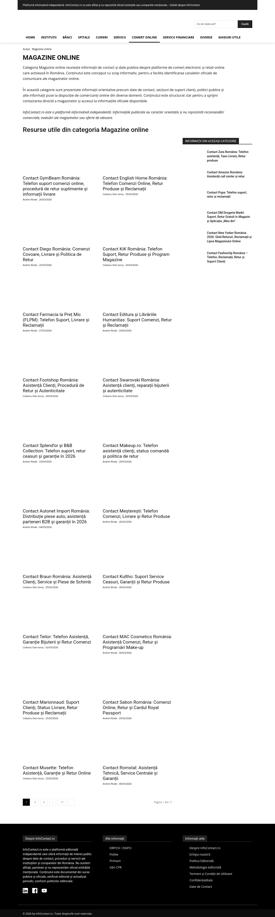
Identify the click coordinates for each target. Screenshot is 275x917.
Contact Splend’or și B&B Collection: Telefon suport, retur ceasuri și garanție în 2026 (54, 451)
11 (62, 802)
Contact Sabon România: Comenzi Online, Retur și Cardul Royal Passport (137, 708)
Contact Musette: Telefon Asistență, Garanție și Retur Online (57, 770)
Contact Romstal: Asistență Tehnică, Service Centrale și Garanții (130, 773)
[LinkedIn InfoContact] (25, 891)
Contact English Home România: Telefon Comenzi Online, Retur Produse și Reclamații (135, 183)
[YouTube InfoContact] (44, 891)
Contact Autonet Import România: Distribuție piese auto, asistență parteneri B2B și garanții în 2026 (56, 516)
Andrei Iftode (30, 199)
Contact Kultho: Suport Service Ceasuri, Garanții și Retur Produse (136, 579)
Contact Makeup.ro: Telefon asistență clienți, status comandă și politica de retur (136, 451)
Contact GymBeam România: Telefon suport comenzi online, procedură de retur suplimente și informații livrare (55, 186)
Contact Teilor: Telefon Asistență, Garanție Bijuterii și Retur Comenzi (57, 639)
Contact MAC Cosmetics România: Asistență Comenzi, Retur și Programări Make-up (137, 642)
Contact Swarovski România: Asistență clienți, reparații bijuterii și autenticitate (136, 385)
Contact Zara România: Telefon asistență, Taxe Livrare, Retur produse (228, 156)
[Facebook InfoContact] (34, 891)
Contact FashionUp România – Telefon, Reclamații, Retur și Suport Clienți (227, 257)
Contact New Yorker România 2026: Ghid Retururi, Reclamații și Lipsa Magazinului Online (229, 237)
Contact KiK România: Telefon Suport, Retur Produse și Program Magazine (136, 254)
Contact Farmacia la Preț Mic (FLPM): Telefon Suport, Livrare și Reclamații (56, 320)
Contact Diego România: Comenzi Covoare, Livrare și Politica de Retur (56, 254)
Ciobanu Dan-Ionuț (113, 194)
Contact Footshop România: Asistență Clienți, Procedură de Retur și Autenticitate (53, 385)
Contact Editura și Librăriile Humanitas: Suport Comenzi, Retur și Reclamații (137, 320)
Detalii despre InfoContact (185, 5)
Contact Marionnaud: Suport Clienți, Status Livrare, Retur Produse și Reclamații (51, 708)
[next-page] (71, 802)
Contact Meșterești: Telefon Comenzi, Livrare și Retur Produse (136, 513)
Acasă (26, 49)
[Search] (245, 24)
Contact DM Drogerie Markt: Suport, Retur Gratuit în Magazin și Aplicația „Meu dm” (228, 217)
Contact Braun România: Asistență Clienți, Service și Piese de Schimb (57, 579)
